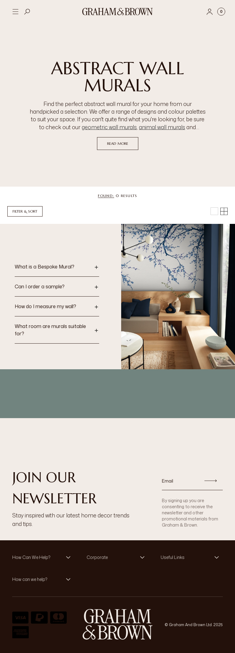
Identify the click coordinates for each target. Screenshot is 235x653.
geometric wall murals (109, 127)
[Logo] (117, 11)
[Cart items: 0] (221, 12)
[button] (57, 267)
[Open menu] (15, 11)
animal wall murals (162, 127)
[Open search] (27, 12)
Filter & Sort (25, 211)
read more (117, 143)
